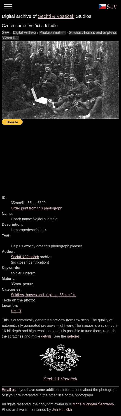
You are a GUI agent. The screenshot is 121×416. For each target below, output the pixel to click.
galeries (73, 336)
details (46, 336)
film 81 (16, 311)
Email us (9, 390)
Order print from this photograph (36, 208)
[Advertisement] (61, 158)
